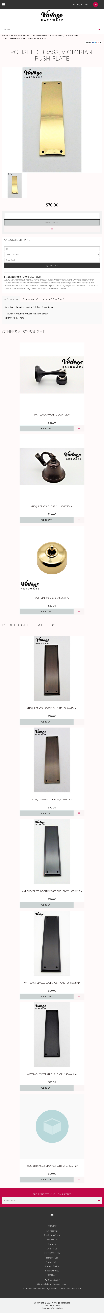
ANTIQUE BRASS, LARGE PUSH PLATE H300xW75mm (52, 708)
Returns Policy (52, 1266)
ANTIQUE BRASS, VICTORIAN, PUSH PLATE (52, 799)
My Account (80, 4)
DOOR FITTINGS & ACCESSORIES (47, 35)
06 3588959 (52, 1279)
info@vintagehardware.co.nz (52, 1284)
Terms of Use (52, 1257)
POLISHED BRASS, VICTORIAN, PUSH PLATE (25, 38)
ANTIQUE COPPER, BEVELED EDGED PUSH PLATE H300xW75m (52, 891)
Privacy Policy (52, 1262)
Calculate (52, 265)
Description (11, 299)
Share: (93, 42)
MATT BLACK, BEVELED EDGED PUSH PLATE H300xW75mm (52, 982)
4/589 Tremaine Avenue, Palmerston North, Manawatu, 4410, (52, 1288)
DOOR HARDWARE (20, 35)
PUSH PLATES (72, 35)
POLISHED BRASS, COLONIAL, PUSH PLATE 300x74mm (52, 1165)
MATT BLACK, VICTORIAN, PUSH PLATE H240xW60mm (52, 1074)
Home (5, 35)
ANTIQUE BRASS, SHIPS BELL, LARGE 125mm (52, 506)
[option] (52, 120)
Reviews (53, 299)
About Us (52, 1244)
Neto (60, 1308)
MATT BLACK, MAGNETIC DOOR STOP (52, 414)
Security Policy (52, 1270)
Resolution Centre (52, 1235)
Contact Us (52, 1248)
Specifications (30, 299)
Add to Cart (52, 222)
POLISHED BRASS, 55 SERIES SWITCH (52, 597)
